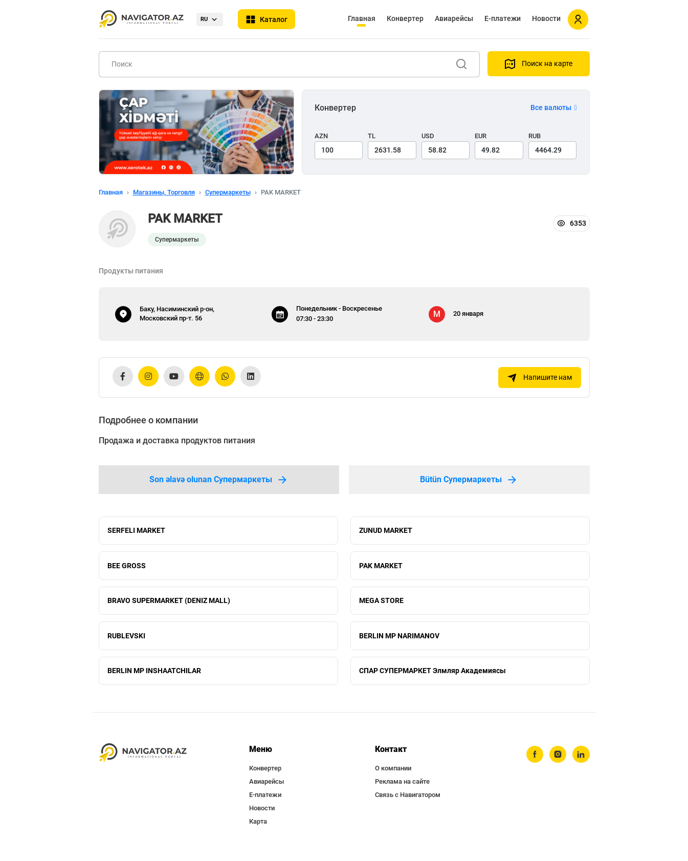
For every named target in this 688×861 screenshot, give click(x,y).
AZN (321, 136)
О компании (393, 772)
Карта (258, 825)
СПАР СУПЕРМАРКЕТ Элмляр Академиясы (432, 674)
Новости (546, 18)
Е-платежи (502, 18)
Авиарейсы (454, 18)
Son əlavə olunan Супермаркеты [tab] (218, 479)
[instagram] (557, 758)
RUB (534, 136)
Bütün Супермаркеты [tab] (469, 479)
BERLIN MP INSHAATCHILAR (154, 674)
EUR (480, 136)
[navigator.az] (143, 756)
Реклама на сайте (402, 785)
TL (371, 136)
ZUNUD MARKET (385, 531)
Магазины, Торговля (164, 192)
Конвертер (405, 18)
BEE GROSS (126, 567)
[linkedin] (581, 758)
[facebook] (534, 758)
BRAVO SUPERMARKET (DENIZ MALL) (168, 602)
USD (427, 136)
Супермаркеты (228, 192)
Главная (361, 18)
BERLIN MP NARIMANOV (399, 638)
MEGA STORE (381, 602)
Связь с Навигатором (407, 799)
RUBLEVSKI (126, 638)
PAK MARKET (381, 567)
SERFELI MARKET (136, 531)
